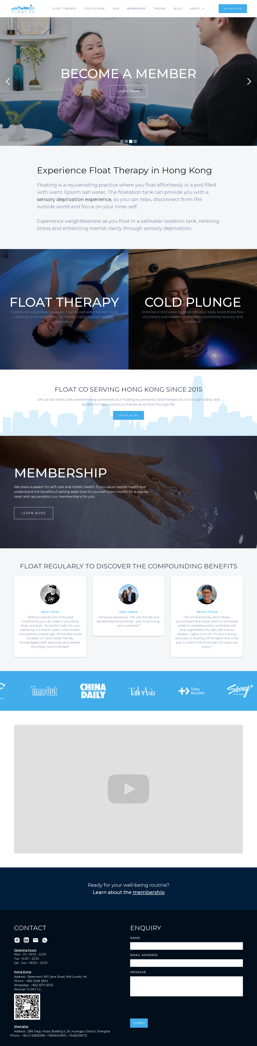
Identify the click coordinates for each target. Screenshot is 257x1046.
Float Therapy (64, 8)
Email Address (144, 955)
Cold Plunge (94, 8)
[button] (197, 8)
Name (135, 938)
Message (138, 972)
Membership (136, 8)
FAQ (116, 8)
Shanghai (21, 1026)
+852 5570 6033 (42, 985)
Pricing (160, 8)
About (195, 8)
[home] (23, 8)
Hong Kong (22, 972)
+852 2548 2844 (37, 981)
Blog (178, 8)
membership (149, 892)
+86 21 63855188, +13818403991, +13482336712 (54, 1035)
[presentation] (160, 1007)
